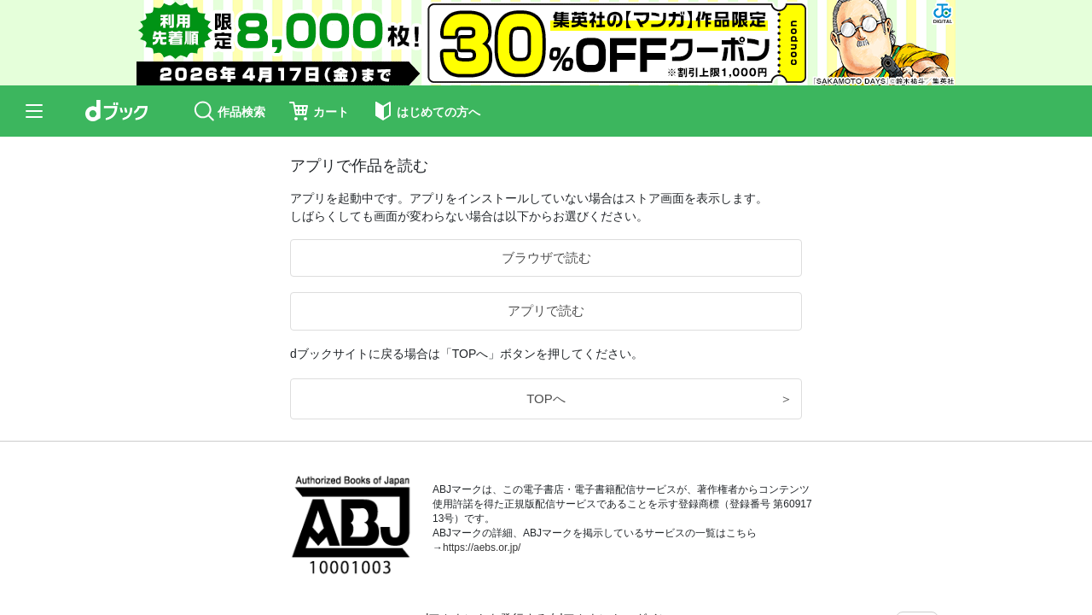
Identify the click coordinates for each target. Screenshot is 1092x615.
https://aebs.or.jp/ (481, 548)
